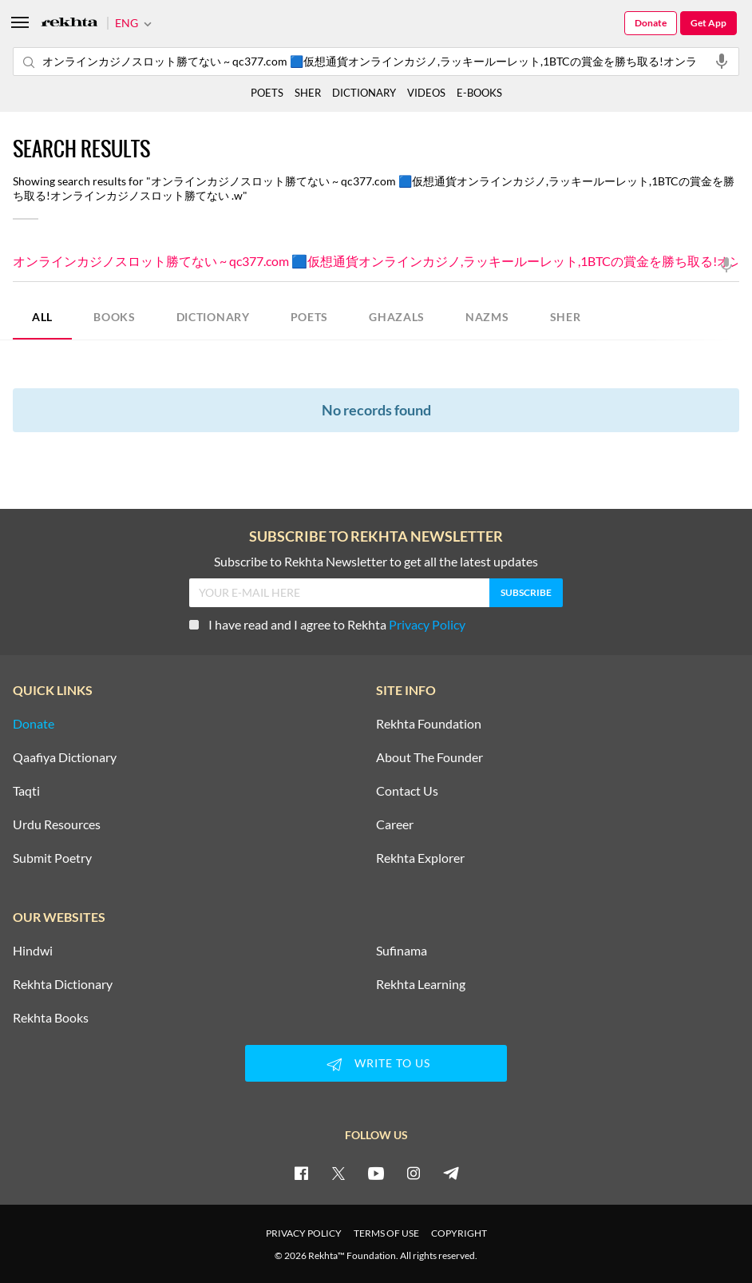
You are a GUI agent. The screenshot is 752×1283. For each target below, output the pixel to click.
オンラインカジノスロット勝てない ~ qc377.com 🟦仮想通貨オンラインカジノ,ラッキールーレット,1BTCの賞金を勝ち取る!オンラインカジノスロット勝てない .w (376, 263)
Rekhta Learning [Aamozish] (420, 984)
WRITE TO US (376, 1064)
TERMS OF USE (386, 1233)
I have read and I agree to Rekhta (327, 624)
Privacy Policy (427, 624)
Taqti (26, 790)
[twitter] (338, 1173)
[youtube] (376, 1173)
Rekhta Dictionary (63, 984)
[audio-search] (721, 60)
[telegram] (451, 1173)
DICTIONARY (213, 317)
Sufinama (401, 950)
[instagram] (413, 1173)
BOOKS (114, 317)
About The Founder (429, 757)
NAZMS (487, 317)
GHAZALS (397, 317)
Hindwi (33, 950)
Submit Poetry (52, 858)
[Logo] (69, 23)
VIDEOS (426, 92)
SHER (565, 317)
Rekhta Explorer (420, 858)
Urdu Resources (57, 824)
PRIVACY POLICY (304, 1233)
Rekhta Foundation (428, 723)
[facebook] (301, 1173)
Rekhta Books (51, 1017)
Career (395, 824)
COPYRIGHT (459, 1233)
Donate (651, 23)
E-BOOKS (479, 92)
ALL (42, 317)
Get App (708, 23)
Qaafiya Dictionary (65, 757)
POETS (310, 317)
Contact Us (407, 790)
